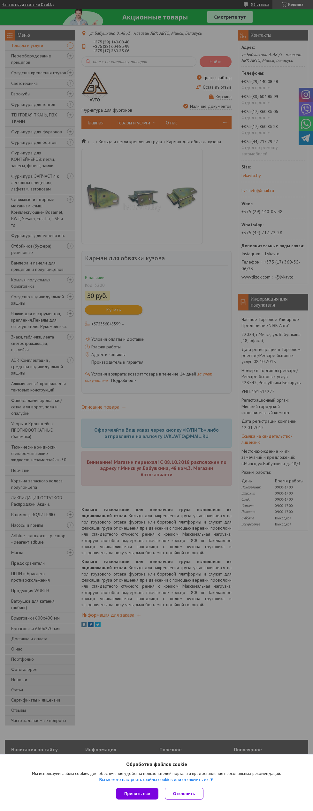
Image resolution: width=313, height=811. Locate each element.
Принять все (137, 793)
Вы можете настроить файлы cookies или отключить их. (154, 779)
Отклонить (184, 793)
